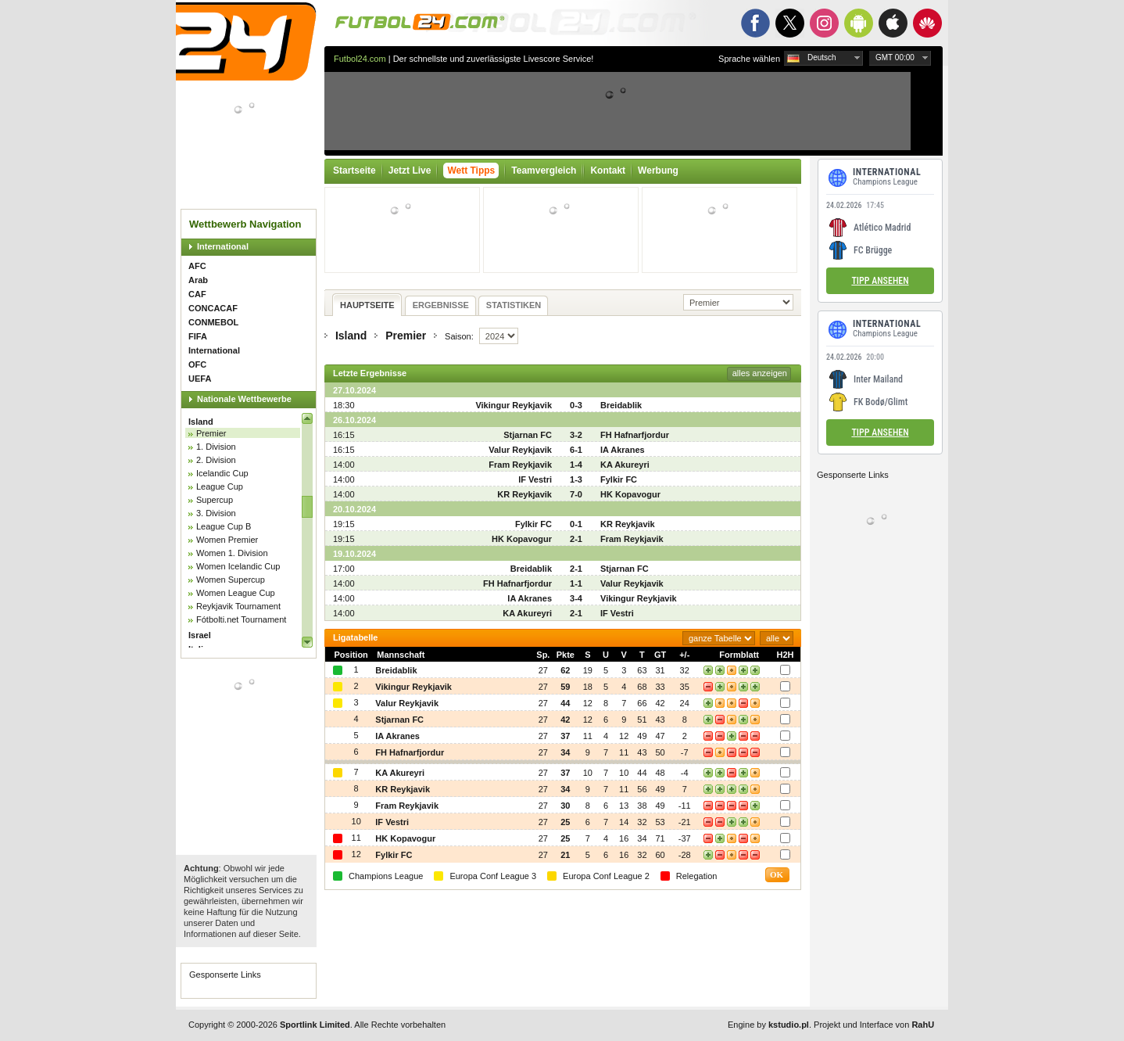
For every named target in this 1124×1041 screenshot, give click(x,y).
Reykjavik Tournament (238, 606)
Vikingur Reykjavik (513, 405)
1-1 (576, 583)
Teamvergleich (543, 170)
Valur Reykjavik (520, 449)
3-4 (576, 598)
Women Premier (227, 539)
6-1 (576, 449)
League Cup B (223, 526)
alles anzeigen (759, 373)
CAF (197, 294)
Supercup (214, 499)
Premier (211, 433)
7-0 (576, 494)
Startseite (354, 170)
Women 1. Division (232, 553)
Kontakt (607, 170)
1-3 (576, 479)
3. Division (216, 513)
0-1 (576, 524)
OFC (197, 364)
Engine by (768, 1024)
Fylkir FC (618, 479)
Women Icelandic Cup (238, 566)
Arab (198, 280)
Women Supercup (230, 579)
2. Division (216, 460)
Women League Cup (235, 593)
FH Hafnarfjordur (634, 435)
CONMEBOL (213, 322)
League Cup (219, 486)
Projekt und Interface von (874, 1024)
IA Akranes (622, 449)
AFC (197, 266)
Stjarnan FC (527, 435)
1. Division (216, 446)
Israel (199, 635)
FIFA (197, 336)
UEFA (199, 378)
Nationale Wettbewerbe (244, 399)
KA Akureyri (625, 464)
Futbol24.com (360, 58)
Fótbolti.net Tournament (241, 619)
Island (200, 421)
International (223, 246)
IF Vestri (535, 479)
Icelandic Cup (222, 473)
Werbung (658, 170)
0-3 (576, 405)
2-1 (576, 539)
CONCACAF (213, 308)
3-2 (576, 435)
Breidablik (621, 405)
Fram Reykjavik (520, 464)
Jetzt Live (409, 170)
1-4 (576, 464)
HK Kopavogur (630, 494)
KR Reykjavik (524, 494)
